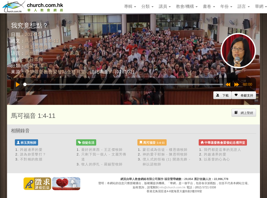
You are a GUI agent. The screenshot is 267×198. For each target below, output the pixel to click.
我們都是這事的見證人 (222, 150)
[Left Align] (244, 95)
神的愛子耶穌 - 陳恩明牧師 (165, 154)
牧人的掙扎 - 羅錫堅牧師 (102, 164)
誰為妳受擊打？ (33, 154)
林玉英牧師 (36, 47)
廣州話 (32, 53)
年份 (226, 6)
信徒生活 (34, 65)
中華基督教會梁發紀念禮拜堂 (55, 71)
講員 (165, 6)
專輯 (130, 6)
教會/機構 (187, 6)
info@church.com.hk (172, 187)
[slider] (123, 84)
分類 (147, 6)
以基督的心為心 (217, 159)
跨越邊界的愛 (31, 150)
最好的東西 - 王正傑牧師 (102, 150)
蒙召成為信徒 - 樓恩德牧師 (165, 150)
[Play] (18, 84)
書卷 (209, 6)
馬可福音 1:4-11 (42, 40)
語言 (244, 6)
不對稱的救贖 (31, 159)
